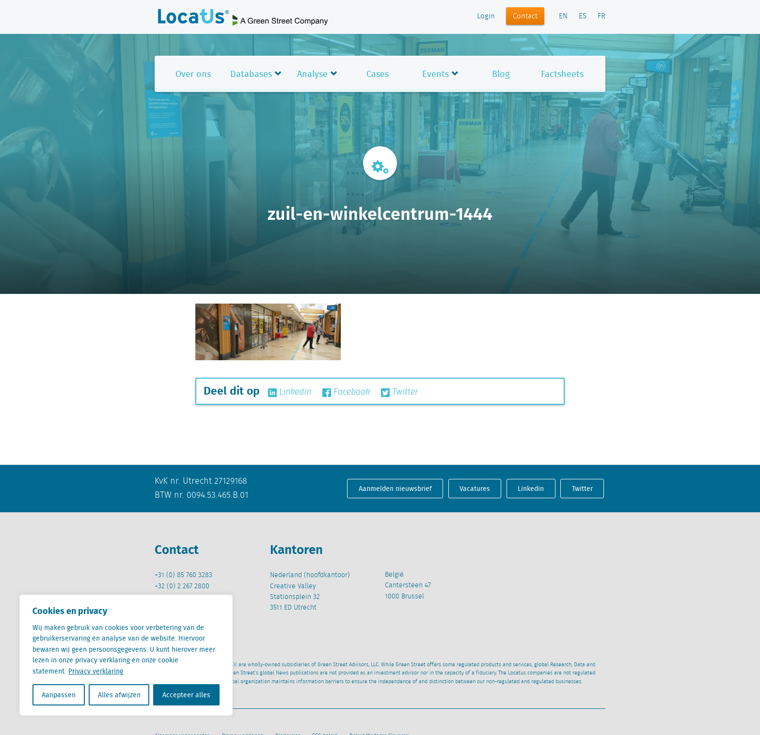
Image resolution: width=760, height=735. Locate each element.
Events (435, 73)
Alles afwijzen (119, 695)
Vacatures (474, 488)
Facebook (346, 392)
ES (582, 16)
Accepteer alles (186, 695)
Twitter (399, 392)
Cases (377, 73)
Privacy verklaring (95, 671)
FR (601, 16)
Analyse (312, 73)
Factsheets (562, 73)
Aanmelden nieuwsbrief (395, 488)
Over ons (193, 73)
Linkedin (289, 392)
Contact (525, 16)
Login (486, 16)
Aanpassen (59, 695)
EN (563, 16)
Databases (251, 73)
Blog (500, 73)
